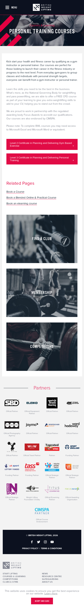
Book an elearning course (21, 203)
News (45, 573)
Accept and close (42, 601)
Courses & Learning (14, 576)
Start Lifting (10, 573)
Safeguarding (50, 579)
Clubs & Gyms (10, 582)
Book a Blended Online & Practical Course (31, 197)
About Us (47, 582)
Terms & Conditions (51, 548)
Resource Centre (52, 576)
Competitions (10, 579)
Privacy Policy (30, 548)
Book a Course (15, 191)
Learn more (50, 593)
